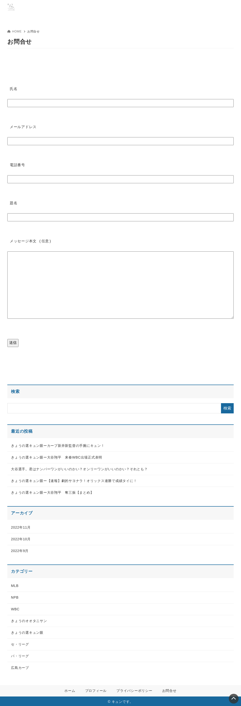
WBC (15, 608)
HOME (14, 31)
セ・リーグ (20, 643)
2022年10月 (21, 538)
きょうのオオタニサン (29, 620)
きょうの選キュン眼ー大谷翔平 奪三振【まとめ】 (52, 491)
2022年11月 (21, 526)
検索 (15, 390)
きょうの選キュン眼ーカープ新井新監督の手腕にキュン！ (58, 445)
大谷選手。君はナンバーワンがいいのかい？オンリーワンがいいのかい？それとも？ (79, 468)
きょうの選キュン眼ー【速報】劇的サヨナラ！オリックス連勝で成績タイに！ (74, 480)
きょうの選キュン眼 (27, 632)
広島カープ (20, 667)
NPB (15, 596)
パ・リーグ (20, 655)
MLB (15, 585)
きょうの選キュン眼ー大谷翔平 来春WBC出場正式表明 (56, 456)
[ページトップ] (234, 699)
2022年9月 (20, 550)
